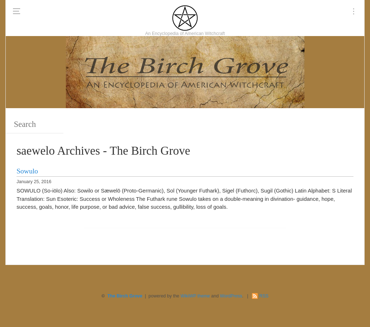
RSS (264, 296)
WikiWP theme (195, 296)
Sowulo (27, 171)
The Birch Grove (124, 296)
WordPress (231, 296)
